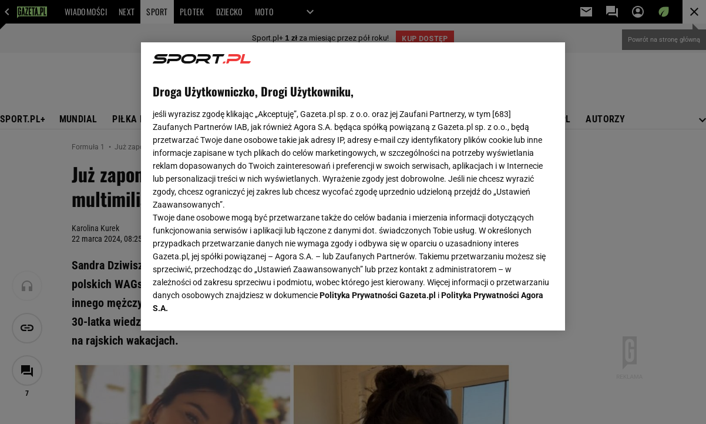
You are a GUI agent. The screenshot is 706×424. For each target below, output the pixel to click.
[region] (352, 186)
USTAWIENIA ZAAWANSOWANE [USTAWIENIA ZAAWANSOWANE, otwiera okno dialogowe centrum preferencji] (230, 307)
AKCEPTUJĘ (513, 307)
